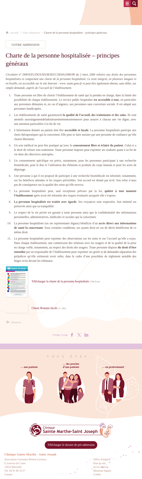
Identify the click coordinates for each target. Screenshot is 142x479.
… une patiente (29, 366)
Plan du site (99, 463)
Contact (8, 474)
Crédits (97, 474)
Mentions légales (102, 470)
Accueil (14, 32)
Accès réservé (100, 466)
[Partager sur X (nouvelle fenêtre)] (79, 335)
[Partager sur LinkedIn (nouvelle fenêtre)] (86, 335)
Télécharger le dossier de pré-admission (71, 444)
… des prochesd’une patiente (71, 365)
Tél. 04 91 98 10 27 (14, 470)
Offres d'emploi (101, 459)
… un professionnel (113, 366)
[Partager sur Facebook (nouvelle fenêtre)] (72, 335)
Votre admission (31, 32)
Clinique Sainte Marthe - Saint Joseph (30, 454)
